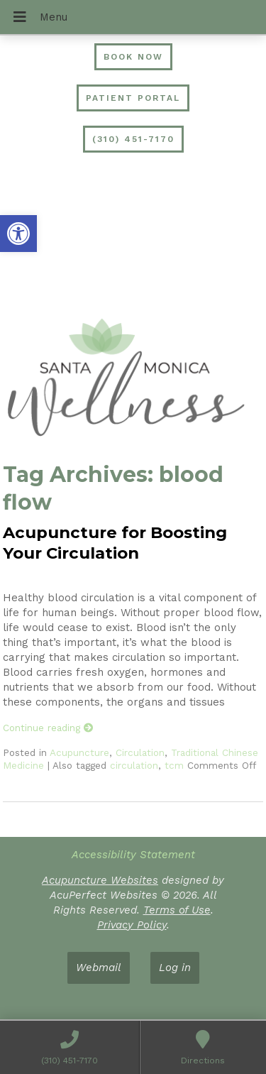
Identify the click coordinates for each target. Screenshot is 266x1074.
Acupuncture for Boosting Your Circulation (115, 542)
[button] (18, 233)
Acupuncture (79, 752)
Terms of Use (177, 910)
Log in (175, 967)
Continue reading (48, 727)
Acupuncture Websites (100, 880)
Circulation (140, 752)
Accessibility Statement (133, 854)
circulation (134, 765)
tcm (174, 765)
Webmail (98, 967)
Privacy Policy (132, 925)
